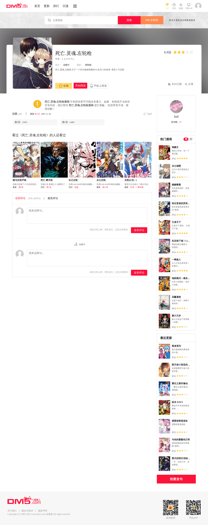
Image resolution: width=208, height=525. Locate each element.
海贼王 (175, 147)
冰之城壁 (176, 166)
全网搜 (152, 20)
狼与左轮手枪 (19, 180)
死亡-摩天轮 (47, 180)
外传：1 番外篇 (136, 187)
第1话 (69, 122)
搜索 (129, 20)
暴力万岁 (176, 316)
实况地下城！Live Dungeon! (186, 241)
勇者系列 (176, 346)
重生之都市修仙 (180, 383)
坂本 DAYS (177, 402)
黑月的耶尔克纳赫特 (182, 458)
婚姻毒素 (176, 184)
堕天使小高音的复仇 (182, 365)
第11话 (105, 187)
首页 (37, 6)
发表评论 (139, 230)
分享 (190, 84)
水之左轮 (73, 180)
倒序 (149, 114)
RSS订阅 (177, 84)
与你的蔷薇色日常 (181, 439)
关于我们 (12, 511)
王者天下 (176, 222)
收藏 (64, 86)
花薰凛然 (176, 297)
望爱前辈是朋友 (180, 421)
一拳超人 (176, 259)
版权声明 (42, 511)
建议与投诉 (27, 511)
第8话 (21, 187)
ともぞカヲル (68, 59)
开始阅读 (80, 85)
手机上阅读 (100, 85)
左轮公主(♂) (130, 180)
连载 (17, 113)
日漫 (65, 6)
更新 (47, 6)
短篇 (76, 187)
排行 (56, 6)
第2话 (38, 114)
